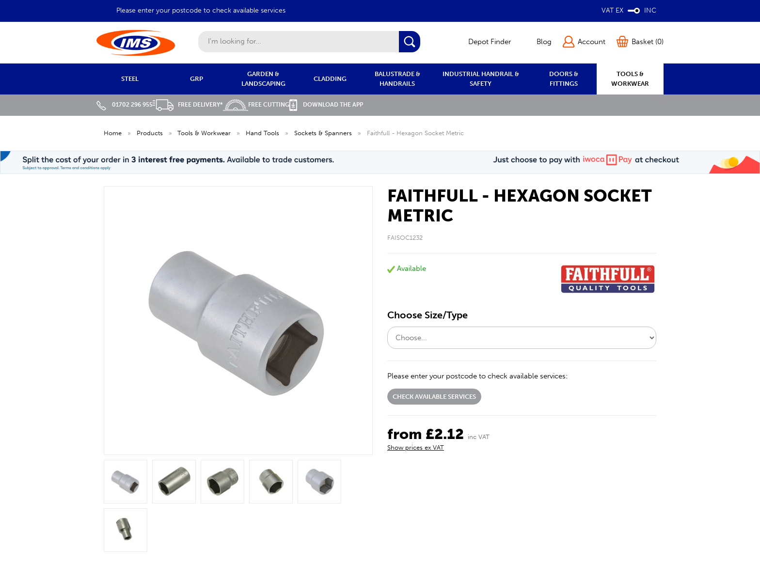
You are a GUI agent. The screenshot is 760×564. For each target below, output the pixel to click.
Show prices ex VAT (415, 447)
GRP (196, 78)
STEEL (130, 78)
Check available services (434, 396)
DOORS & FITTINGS (563, 78)
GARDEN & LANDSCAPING (263, 78)
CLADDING (330, 78)
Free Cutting (256, 104)
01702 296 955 (124, 104)
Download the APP (326, 104)
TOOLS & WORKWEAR (630, 78)
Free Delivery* (188, 104)
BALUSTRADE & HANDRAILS (397, 78)
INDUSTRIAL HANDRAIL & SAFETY (481, 78)
